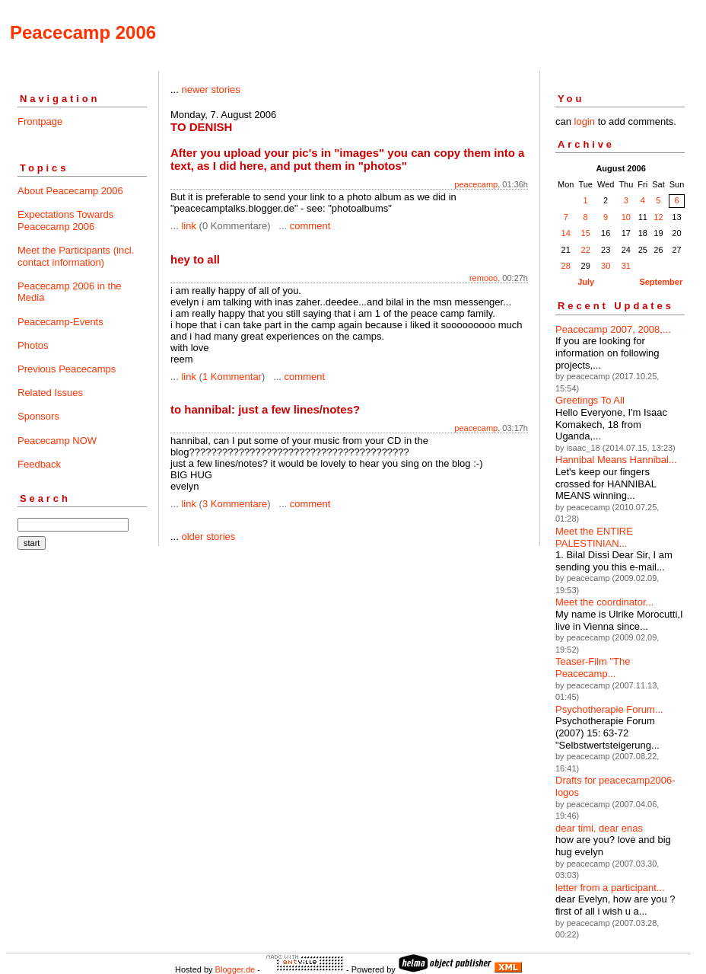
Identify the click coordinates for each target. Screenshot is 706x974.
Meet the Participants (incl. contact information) (75, 256)
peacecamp (476, 184)
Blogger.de (235, 969)
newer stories (210, 89)
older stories (208, 536)
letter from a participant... (610, 887)
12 (658, 217)
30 (605, 265)
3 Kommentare (234, 503)
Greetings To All (590, 400)
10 (626, 217)
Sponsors (38, 416)
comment (310, 226)
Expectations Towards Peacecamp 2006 (65, 220)
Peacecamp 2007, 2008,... (613, 329)
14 (566, 233)
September (660, 281)
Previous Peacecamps (66, 369)
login (584, 121)
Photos (32, 345)
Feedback (39, 464)
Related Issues (50, 392)
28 (566, 265)
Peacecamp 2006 (83, 32)
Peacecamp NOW (57, 440)
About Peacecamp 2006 (70, 190)
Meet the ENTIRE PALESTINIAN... (594, 537)
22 (585, 249)
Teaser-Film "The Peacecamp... (593, 667)
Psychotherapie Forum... (609, 709)
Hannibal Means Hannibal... (616, 459)
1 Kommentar (232, 376)
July (585, 281)
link (188, 226)
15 (585, 233)
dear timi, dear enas (599, 828)
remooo (483, 278)
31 (626, 265)
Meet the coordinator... (604, 602)
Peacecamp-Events (60, 321)
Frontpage (39, 121)
